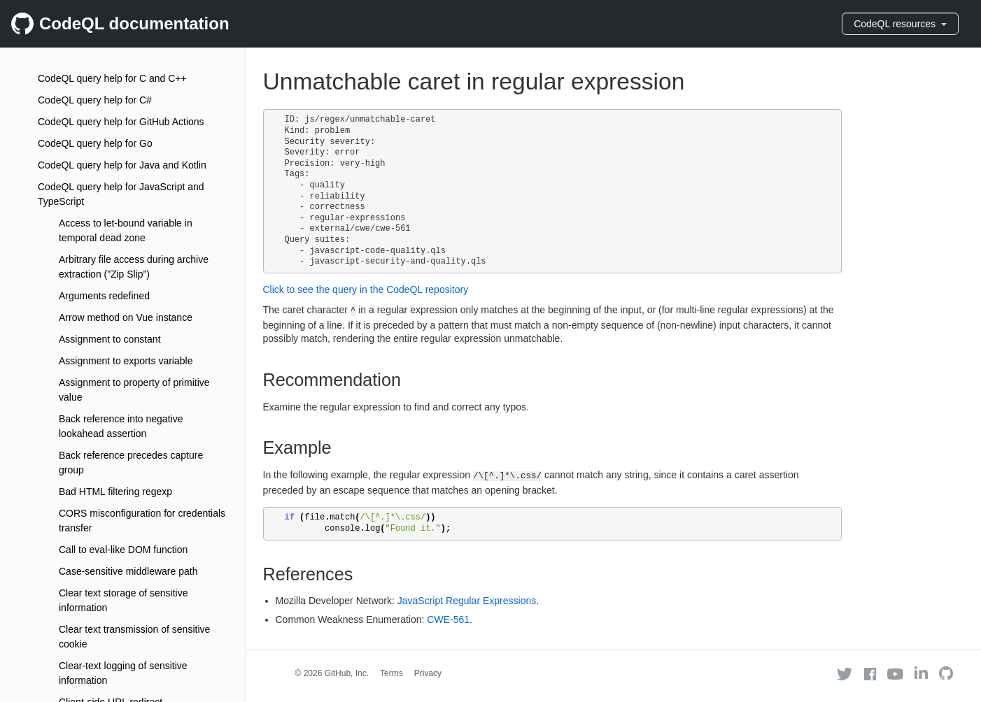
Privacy (428, 673)
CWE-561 (448, 619)
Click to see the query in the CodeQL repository (366, 289)
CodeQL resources (900, 23)
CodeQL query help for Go (95, 143)
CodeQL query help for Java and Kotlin (122, 165)
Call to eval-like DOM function (123, 549)
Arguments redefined (104, 295)
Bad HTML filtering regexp (115, 491)
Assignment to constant (110, 339)
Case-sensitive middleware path (128, 571)
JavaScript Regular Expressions (466, 600)
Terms (391, 673)
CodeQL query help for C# (95, 100)
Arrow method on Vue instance (125, 317)
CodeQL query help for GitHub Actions (121, 121)
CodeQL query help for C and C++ (112, 78)
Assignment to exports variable (125, 360)
